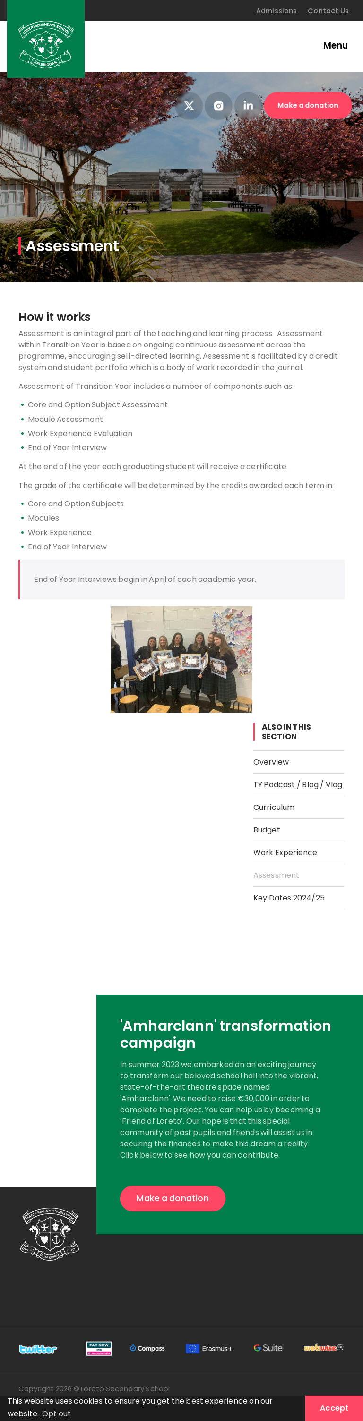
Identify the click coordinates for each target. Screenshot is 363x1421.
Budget (266, 829)
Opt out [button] (56, 1413)
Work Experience (285, 852)
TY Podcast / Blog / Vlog (298, 784)
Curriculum (274, 807)
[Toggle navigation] (330, 46)
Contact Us (328, 11)
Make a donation (308, 105)
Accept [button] (334, 1408)
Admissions (276, 11)
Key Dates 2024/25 (289, 897)
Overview (271, 762)
